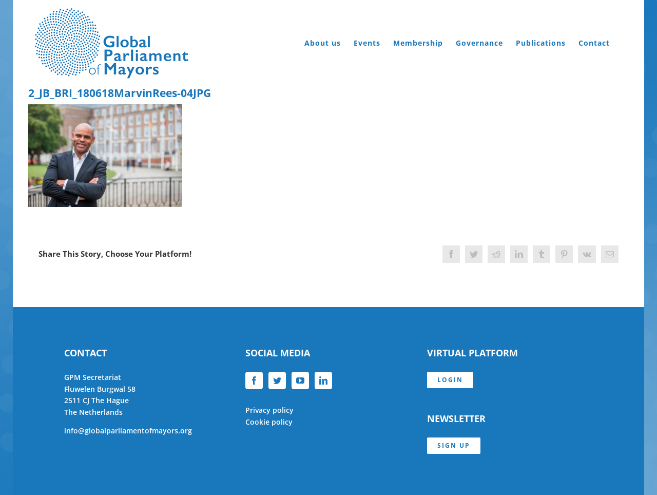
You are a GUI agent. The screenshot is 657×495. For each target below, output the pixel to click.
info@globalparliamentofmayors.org (128, 430)
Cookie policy (269, 422)
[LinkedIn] (323, 380)
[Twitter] (277, 380)
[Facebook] (254, 380)
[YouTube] (300, 380)
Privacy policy (269, 410)
